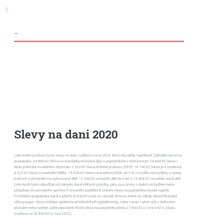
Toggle (9, 10)
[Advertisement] (99, 90)
